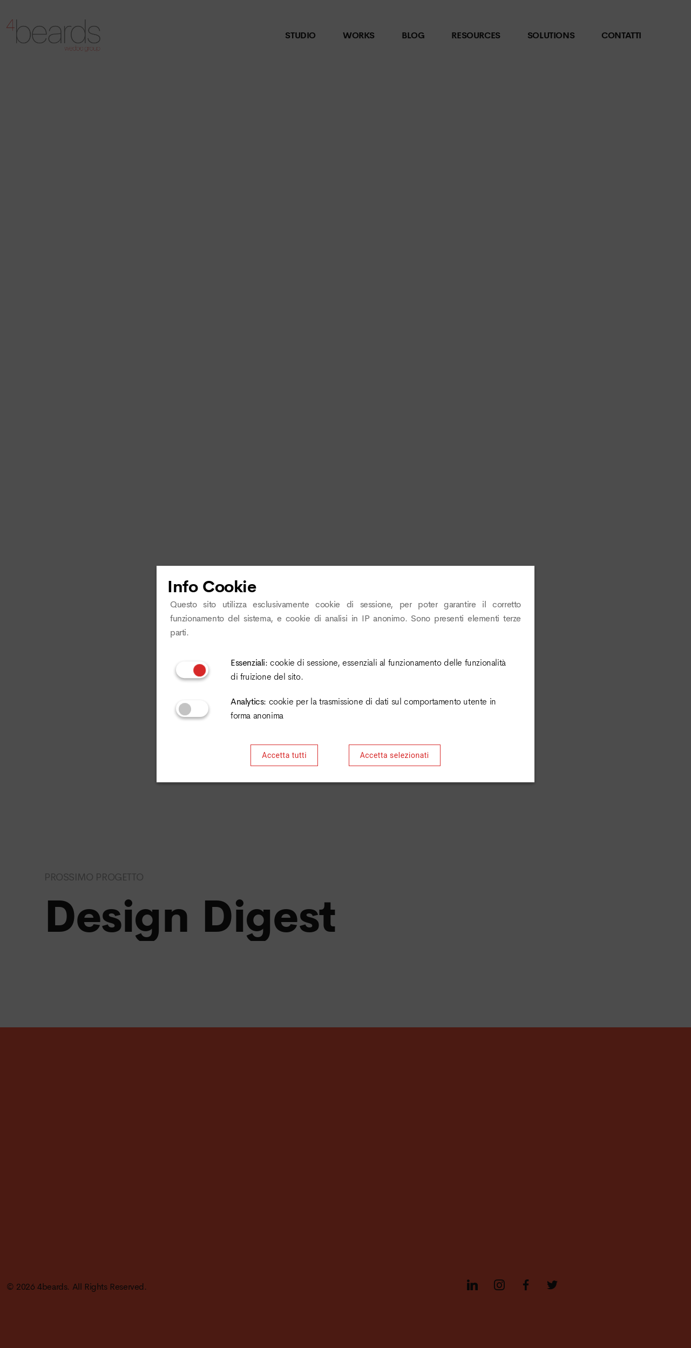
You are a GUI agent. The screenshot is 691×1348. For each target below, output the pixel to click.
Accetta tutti (284, 755)
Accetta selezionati (395, 755)
